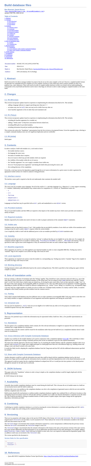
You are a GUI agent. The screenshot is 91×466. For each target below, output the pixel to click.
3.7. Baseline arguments (13, 36)
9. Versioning (8, 56)
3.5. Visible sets (11, 33)
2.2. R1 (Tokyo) (11, 23)
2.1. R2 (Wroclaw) (12, 21)
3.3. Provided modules (13, 30)
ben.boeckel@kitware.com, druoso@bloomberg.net (24, 11)
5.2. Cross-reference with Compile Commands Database (21, 49)
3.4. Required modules (13, 32)
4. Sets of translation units (12, 41)
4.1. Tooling (10, 42)
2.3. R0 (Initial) (11, 24)
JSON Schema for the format (14, 376)
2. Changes (8, 20)
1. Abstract (8, 18)
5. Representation (9, 45)
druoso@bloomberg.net (56, 69)
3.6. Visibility (10, 35)
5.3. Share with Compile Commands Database (19, 50)
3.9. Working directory (13, 39)
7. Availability (9, 53)
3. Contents (8, 26)
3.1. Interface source (12, 27)
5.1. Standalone (11, 47)
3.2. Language (10, 29)
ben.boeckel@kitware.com (41, 69)
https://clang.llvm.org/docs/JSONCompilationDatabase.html (61, 456)
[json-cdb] (66, 339)
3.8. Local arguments (12, 38)
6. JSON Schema (9, 52)
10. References (9, 58)
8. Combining (8, 55)
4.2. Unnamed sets (12, 44)
